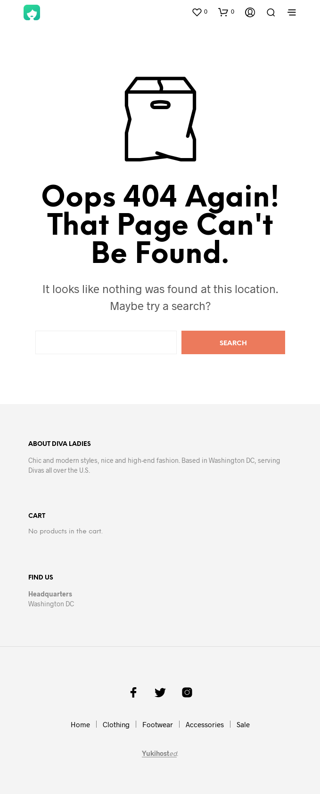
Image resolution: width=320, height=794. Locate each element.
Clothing (116, 724)
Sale (243, 724)
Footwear (157, 724)
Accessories (205, 724)
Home (80, 724)
